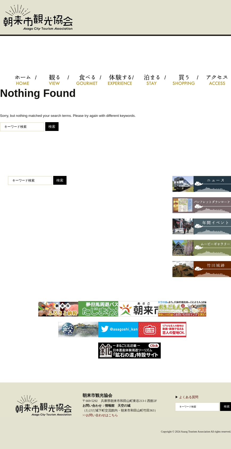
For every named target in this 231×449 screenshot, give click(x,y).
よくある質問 (188, 397)
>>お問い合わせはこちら (100, 415)
